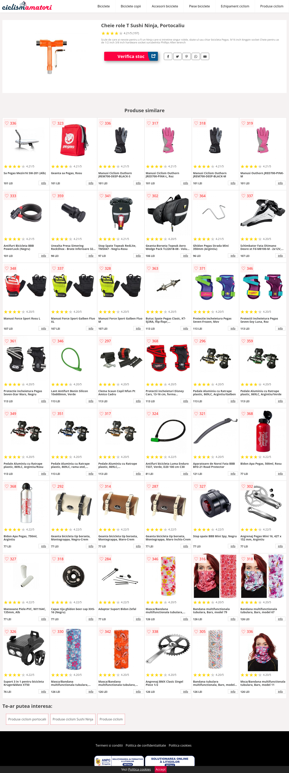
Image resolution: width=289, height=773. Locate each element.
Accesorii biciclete (165, 6)
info (43, 183)
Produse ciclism (271, 6)
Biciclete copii (131, 6)
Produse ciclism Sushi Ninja (73, 719)
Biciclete (104, 6)
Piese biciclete (199, 6)
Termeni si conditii (109, 745)
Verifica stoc (138, 56)
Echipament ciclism (235, 6)
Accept (161, 769)
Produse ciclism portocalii (27, 719)
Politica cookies (180, 745)
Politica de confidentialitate (146, 745)
